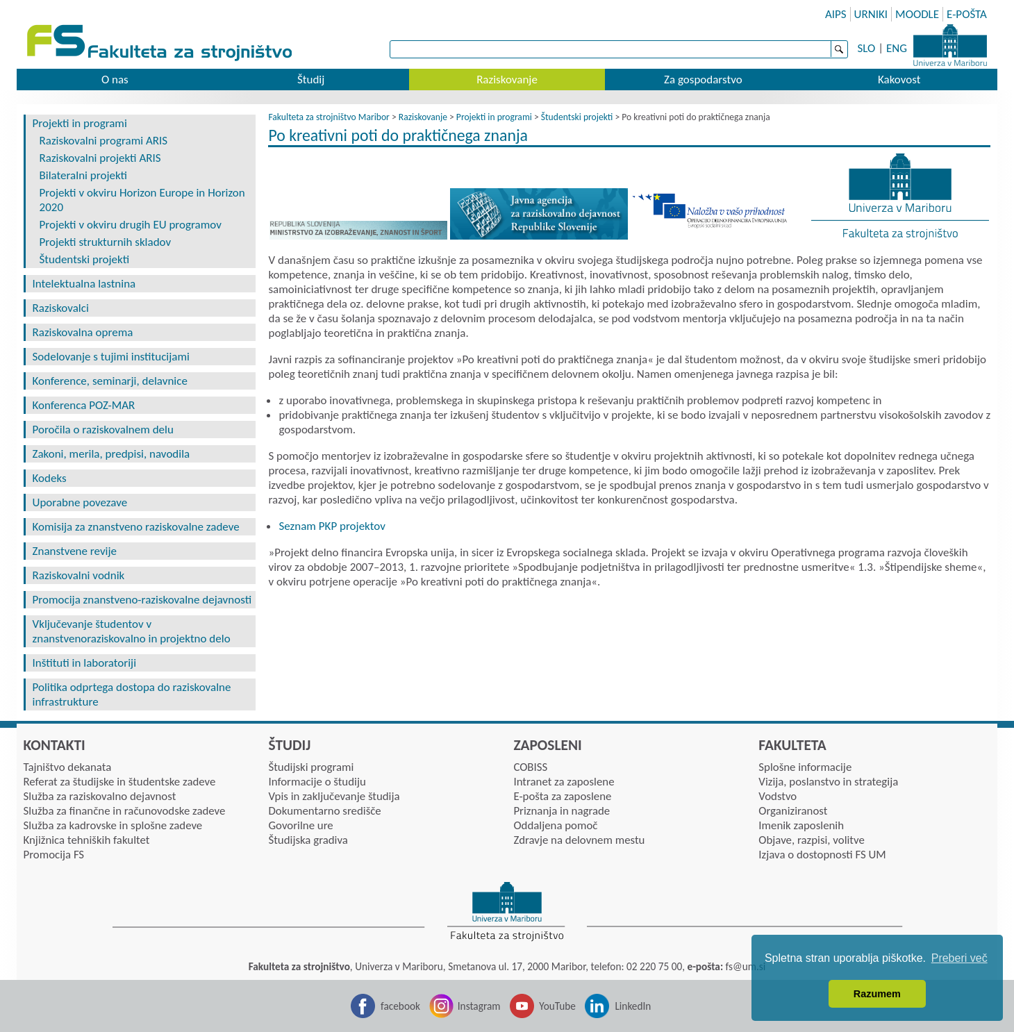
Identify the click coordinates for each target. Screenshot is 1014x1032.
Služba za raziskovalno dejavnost (100, 796)
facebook (400, 1006)
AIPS (836, 14)
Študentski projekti (85, 259)
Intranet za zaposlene (563, 781)
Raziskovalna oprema (83, 332)
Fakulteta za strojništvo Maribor (328, 117)
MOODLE (917, 14)
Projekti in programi (80, 123)
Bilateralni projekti (84, 175)
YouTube (557, 1006)
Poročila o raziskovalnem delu (103, 429)
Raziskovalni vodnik (79, 575)
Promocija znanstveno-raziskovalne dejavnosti (142, 599)
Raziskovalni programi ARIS (104, 140)
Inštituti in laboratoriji (85, 663)
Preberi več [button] (959, 958)
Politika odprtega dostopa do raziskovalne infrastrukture (132, 694)
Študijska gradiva (307, 840)
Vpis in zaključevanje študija (333, 796)
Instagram (479, 1006)
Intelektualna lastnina (84, 283)
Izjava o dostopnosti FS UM (822, 854)
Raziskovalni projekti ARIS (100, 158)
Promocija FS (54, 854)
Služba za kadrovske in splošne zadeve (113, 825)
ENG (896, 48)
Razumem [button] (877, 993)
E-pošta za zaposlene (562, 796)
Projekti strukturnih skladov (106, 242)
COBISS (530, 767)
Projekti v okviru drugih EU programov (131, 224)
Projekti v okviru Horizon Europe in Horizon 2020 (142, 200)
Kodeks (50, 478)
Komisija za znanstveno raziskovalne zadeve (136, 526)
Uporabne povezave (80, 502)
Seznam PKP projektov (332, 526)
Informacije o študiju (316, 781)
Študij (310, 79)
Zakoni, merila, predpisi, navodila (111, 454)
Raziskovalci (61, 308)
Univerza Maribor (950, 45)
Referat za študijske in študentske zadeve (120, 781)
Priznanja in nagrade (561, 811)
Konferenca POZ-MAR (84, 405)
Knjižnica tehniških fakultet (87, 840)
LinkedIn (633, 1006)
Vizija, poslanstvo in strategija (828, 781)
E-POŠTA (967, 14)
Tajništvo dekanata (68, 767)
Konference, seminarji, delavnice (110, 381)
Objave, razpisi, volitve (811, 840)
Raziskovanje (507, 79)
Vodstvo (777, 796)
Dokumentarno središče (324, 811)
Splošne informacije (804, 767)
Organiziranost (792, 811)
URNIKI (871, 14)
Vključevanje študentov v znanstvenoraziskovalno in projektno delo (132, 631)
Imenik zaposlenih (801, 825)
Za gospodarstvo (703, 79)
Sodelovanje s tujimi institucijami (111, 356)
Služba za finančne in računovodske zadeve (125, 811)
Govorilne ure (300, 825)
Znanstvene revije (75, 551)
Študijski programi (311, 767)
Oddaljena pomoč (555, 825)
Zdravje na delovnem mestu (579, 840)
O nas (114, 79)
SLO (867, 48)
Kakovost (899, 79)
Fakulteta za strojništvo (160, 43)
